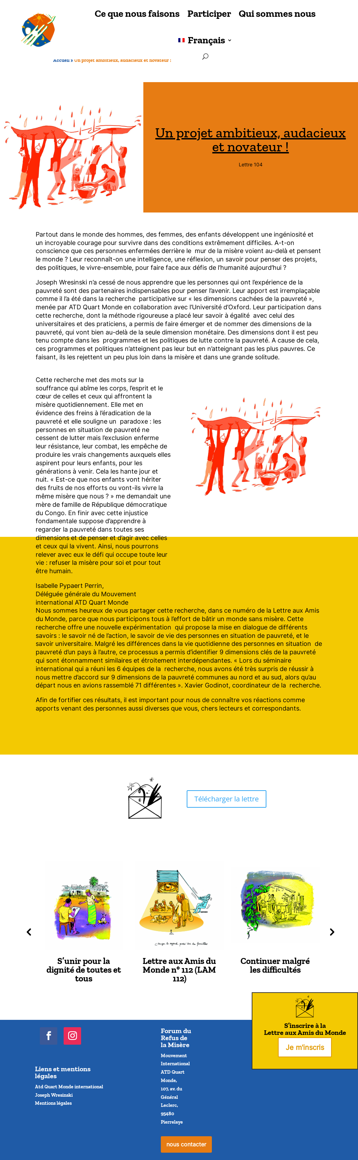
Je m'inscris (305, 1047)
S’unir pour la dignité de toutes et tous (83, 970)
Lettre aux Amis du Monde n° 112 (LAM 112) (179, 970)
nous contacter (186, 1144)
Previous (27, 931)
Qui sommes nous (277, 13)
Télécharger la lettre (226, 799)
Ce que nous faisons (137, 13)
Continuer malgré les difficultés (275, 965)
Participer (209, 13)
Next (330, 931)
